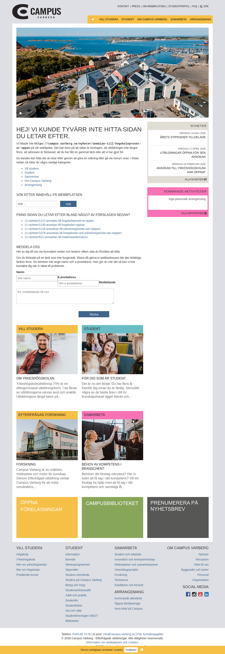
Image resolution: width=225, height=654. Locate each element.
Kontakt (123, 6)
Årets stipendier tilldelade (178, 135)
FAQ (194, 6)
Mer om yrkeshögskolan (31, 564)
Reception (202, 559)
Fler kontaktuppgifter (150, 633)
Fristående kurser (27, 574)
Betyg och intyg (75, 584)
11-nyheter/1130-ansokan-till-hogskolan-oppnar (55, 224)
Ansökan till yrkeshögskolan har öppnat (178, 168)
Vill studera (108, 19)
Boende (70, 559)
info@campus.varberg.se (119, 633)
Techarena (121, 579)
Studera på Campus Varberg (83, 579)
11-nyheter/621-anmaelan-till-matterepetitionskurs (56, 236)
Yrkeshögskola (25, 559)
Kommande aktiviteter (128, 598)
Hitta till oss (201, 564)
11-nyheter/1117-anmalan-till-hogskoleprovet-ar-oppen (59, 220)
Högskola (22, 554)
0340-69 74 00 (81, 633)
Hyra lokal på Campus (129, 608)
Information (72, 554)
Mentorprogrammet (77, 564)
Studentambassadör (78, 589)
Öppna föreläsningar (41, 505)
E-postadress (67, 276)
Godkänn (131, 649)
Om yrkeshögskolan (35, 378)
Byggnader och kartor (195, 569)
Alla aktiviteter (194, 213)
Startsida (96, 19)
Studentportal (179, 6)
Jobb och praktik (75, 594)
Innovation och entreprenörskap (135, 559)
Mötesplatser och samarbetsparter (136, 564)
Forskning (26, 464)
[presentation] (47, 315)
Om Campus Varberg (152, 19)
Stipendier (71, 569)
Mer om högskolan (28, 569)
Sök (68, 203)
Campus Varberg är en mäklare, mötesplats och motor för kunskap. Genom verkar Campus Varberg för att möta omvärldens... (42, 478)
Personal (203, 574)
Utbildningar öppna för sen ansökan (178, 152)
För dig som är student (104, 378)
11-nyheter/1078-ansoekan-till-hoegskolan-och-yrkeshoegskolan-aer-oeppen (73, 232)
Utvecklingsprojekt (126, 569)
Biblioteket (72, 620)
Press (136, 6)
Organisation (200, 579)
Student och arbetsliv (128, 554)
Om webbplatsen (154, 6)
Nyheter (204, 554)
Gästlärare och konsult (129, 584)
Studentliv (71, 600)
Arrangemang (200, 19)
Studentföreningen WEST (81, 615)
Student (128, 19)
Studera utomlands (77, 574)
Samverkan (32, 176)
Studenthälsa (73, 605)
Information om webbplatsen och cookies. (112, 642)
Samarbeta (178, 19)
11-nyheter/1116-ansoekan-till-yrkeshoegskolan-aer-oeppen (62, 228)
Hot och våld (73, 610)
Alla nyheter (196, 179)
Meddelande (107, 282)
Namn (20, 271)
